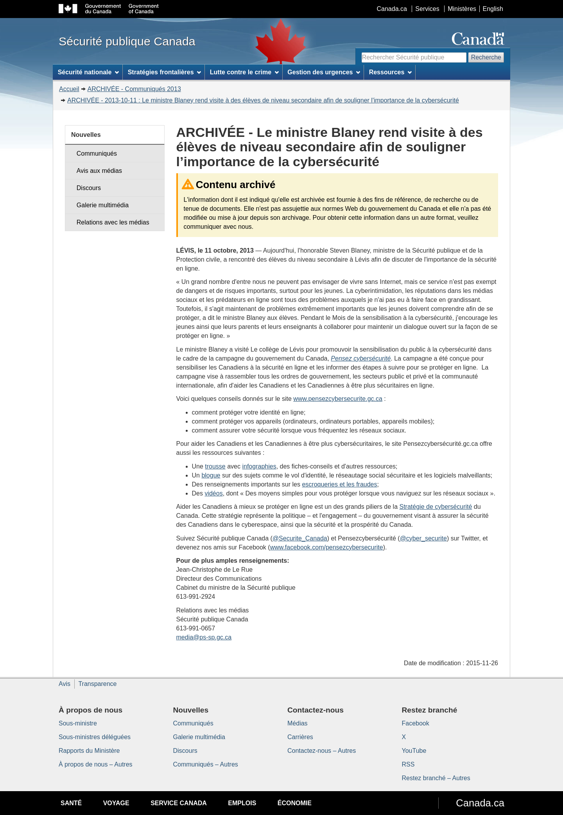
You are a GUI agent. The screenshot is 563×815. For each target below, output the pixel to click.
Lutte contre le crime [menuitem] (244, 72)
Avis (64, 683)
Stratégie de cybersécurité (436, 506)
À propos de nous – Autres (96, 764)
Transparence (97, 683)
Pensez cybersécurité (361, 358)
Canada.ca (392, 8)
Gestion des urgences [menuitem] (323, 72)
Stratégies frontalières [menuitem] (164, 72)
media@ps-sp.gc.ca (204, 637)
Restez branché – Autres (436, 778)
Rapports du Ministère (89, 750)
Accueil (69, 89)
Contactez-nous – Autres (321, 750)
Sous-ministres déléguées (95, 737)
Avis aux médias (99, 170)
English (493, 8)
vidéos (213, 493)
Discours (89, 188)
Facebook (415, 723)
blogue (210, 475)
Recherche (486, 57)
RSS (408, 764)
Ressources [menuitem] (390, 72)
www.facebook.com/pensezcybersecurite (326, 547)
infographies (259, 466)
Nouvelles (86, 134)
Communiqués (97, 153)
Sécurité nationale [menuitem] (88, 72)
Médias (297, 723)
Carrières (300, 737)
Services (427, 8)
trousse (215, 466)
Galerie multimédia (103, 205)
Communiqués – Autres (205, 764)
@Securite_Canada (300, 538)
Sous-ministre (78, 723)
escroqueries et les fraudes (339, 484)
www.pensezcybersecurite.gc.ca (337, 398)
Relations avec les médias (113, 222)
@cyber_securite (423, 538)
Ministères (462, 8)
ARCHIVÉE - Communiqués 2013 (134, 89)
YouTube (414, 750)
